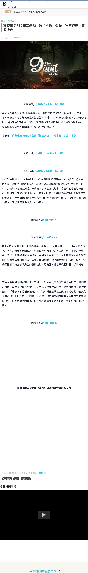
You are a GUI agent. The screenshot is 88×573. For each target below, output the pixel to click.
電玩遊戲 (7, 478)
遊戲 (16, 478)
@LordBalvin (49, 237)
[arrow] (4, 4)
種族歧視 (26, 478)
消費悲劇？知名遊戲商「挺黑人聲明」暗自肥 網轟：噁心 (44, 135)
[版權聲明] (42, 473)
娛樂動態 (11, 20)
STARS (12, 8)
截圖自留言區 (49, 322)
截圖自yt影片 (49, 219)
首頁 (3, 20)
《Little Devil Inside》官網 (49, 104)
